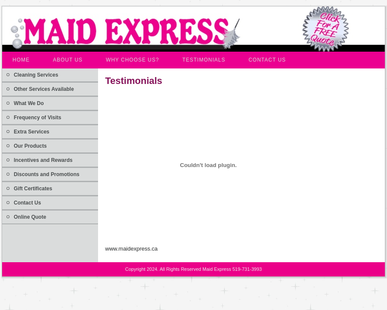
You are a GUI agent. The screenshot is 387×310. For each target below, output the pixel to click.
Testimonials (134, 80)
